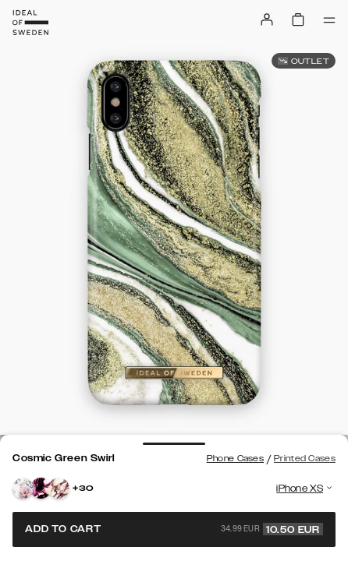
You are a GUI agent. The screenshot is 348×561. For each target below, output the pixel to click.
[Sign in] (266, 19)
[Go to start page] (30, 22)
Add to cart (174, 529)
